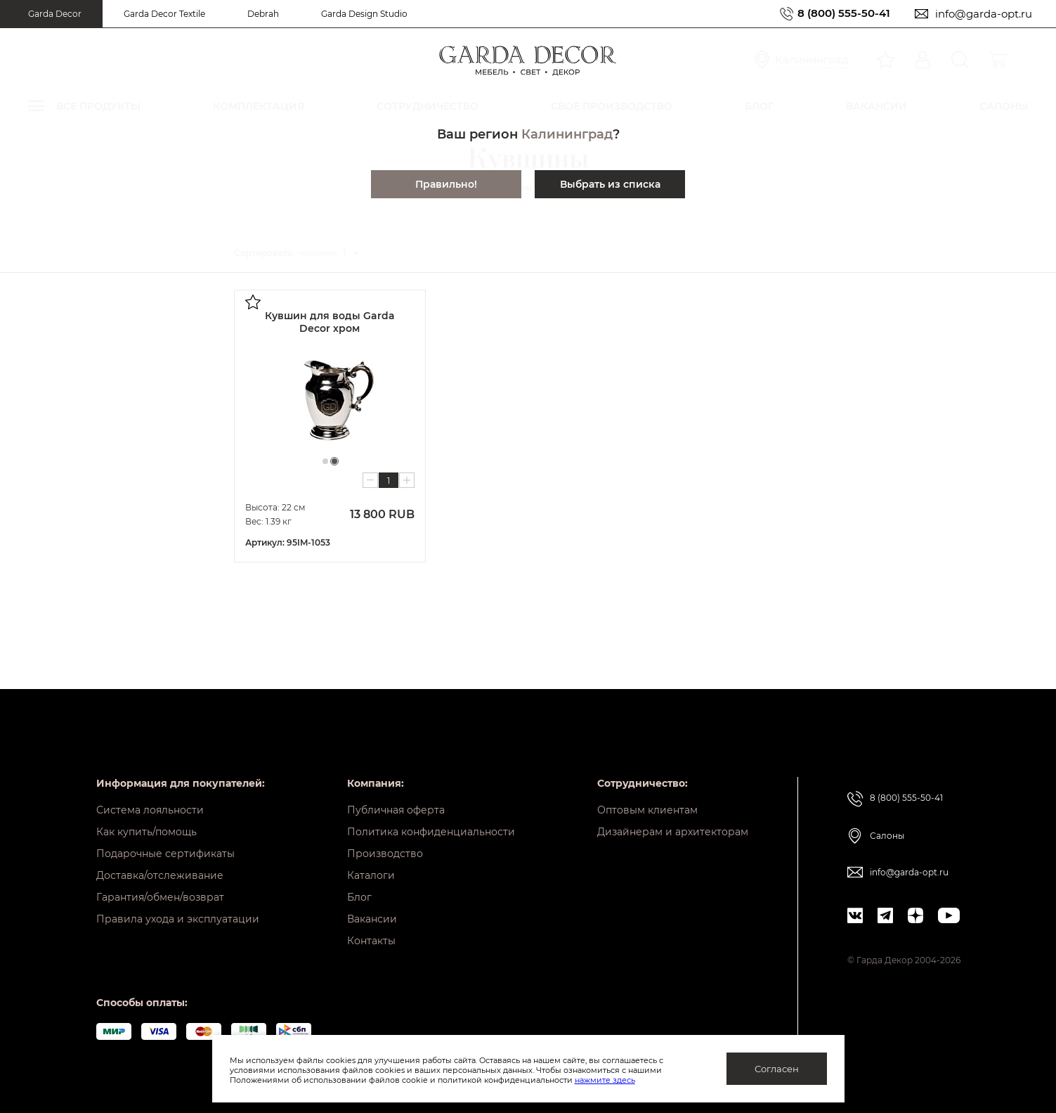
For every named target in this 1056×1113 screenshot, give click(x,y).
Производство (385, 853)
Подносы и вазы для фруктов (110, 355)
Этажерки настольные (94, 373)
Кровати (57, 425)
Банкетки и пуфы (77, 520)
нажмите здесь (605, 1080)
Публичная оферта (396, 810)
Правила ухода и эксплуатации (177, 919)
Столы (53, 496)
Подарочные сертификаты (165, 853)
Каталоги (371, 875)
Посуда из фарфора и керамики (115, 288)
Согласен (777, 1068)
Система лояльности (150, 810)
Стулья (54, 473)
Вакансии (372, 919)
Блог (359, 897)
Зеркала (57, 664)
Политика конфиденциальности (431, 831)
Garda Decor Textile (164, 13)
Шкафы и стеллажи (82, 568)
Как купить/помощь (146, 831)
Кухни (52, 616)
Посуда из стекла (84, 306)
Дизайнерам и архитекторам (672, 831)
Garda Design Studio (364, 13)
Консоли (58, 544)
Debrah (263, 13)
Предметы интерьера (87, 688)
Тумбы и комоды (76, 592)
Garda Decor (55, 13)
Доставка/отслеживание (159, 875)
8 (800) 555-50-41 (843, 13)
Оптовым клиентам (647, 810)
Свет (49, 640)
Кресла (55, 449)
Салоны (887, 835)
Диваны (56, 401)
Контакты (371, 940)
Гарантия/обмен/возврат (160, 897)
